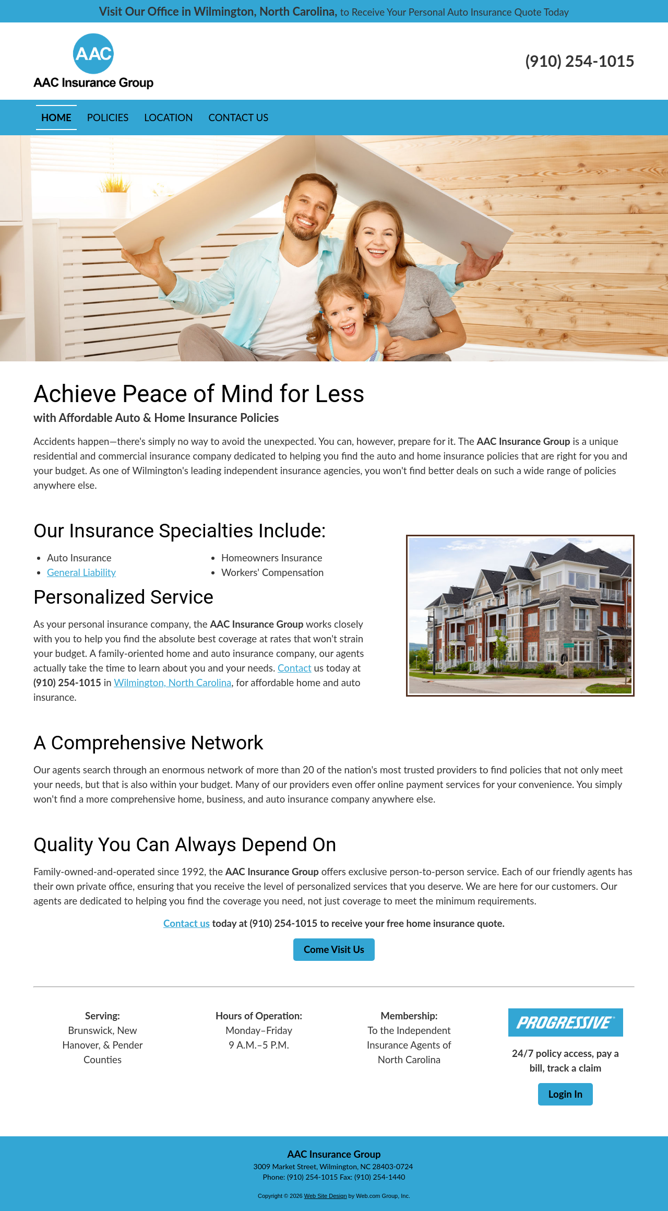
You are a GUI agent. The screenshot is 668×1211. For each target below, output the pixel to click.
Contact (295, 668)
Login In (565, 1094)
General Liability (81, 572)
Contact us (186, 923)
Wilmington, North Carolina (172, 682)
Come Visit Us (334, 949)
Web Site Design (325, 1196)
